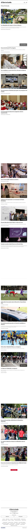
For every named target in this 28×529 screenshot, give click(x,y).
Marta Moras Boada (3, 29)
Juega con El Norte (22, 524)
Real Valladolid (16, 522)
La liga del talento (17, 524)
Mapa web (12, 520)
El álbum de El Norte (12, 523)
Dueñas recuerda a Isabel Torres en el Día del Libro (12, 244)
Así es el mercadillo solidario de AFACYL (10, 179)
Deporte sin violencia (10, 522)
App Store (7, 516)
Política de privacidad (4, 520)
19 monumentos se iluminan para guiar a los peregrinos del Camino (14, 91)
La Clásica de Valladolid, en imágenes (9, 368)
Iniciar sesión (24, 2)
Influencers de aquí (18, 523)
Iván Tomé (2, 372)
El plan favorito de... (23, 523)
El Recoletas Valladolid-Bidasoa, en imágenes (11, 347)
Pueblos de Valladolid (5, 524)
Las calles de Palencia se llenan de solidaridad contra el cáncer (13, 442)
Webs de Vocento (25, 527)
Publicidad (9, 520)
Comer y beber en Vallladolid (22, 522)
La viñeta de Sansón (5, 522)
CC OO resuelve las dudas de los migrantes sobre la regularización (12, 112)
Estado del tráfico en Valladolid (5, 523)
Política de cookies (24, 520)
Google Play (20, 516)
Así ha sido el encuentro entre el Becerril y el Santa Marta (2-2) (13, 302)
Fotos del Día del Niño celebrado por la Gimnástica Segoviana (12, 421)
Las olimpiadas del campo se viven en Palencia (11, 25)
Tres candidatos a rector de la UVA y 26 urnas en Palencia (13, 70)
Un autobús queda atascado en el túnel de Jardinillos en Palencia (13, 324)
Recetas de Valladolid (11, 524)
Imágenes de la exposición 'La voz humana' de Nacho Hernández (12, 200)
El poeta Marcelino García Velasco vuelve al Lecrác (12, 222)
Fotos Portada (5, 6)
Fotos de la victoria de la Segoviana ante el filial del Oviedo (13, 463)
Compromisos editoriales (18, 520)
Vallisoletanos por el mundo (14, 525)
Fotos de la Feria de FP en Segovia (8, 48)
